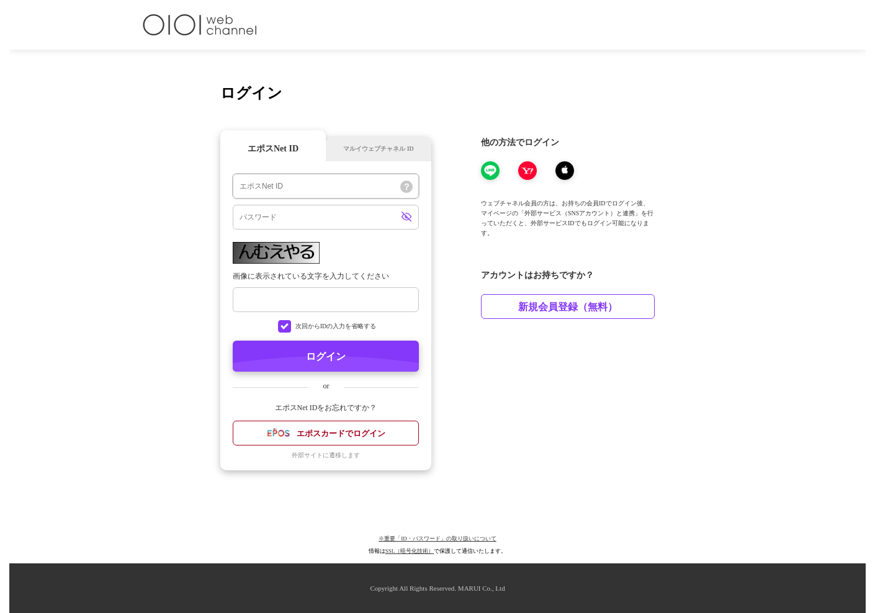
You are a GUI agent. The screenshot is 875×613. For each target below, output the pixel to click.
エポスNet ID (273, 148)
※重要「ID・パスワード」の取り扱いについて (437, 538)
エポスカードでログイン (326, 434)
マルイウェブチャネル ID (378, 148)
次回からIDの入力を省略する (336, 326)
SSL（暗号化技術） (409, 551)
